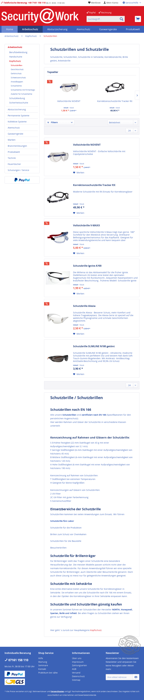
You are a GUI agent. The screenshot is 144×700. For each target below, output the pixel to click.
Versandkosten (57, 691)
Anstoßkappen (17, 81)
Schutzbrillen (16, 65)
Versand (76, 672)
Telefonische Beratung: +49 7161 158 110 (23, 2)
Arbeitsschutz (15, 47)
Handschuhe (15, 56)
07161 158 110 (16, 660)
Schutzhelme (16, 85)
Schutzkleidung (17, 98)
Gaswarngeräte (15, 133)
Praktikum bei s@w (48, 672)
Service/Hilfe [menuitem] (131, 2)
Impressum (78, 661)
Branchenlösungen (17, 145)
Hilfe (40, 658)
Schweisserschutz (18, 77)
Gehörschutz (16, 73)
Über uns (76, 658)
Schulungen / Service (18, 170)
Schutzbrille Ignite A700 (87, 265)
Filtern (52, 122)
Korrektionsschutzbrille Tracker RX (114, 101)
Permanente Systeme (18, 115)
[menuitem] (111, 3)
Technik (12, 158)
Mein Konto (111, 2)
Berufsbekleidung (18, 52)
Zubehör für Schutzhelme (21, 94)
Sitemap (76, 679)
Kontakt (42, 669)
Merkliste (94, 2)
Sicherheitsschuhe (18, 102)
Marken (11, 139)
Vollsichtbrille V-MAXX (86, 225)
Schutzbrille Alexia (84, 306)
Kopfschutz (15, 61)
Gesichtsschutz (17, 69)
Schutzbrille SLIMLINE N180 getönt (94, 346)
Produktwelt (14, 151)
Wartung (42, 661)
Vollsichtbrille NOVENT (68, 101)
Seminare (43, 665)
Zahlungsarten (79, 665)
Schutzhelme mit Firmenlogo (23, 90)
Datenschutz (78, 676)
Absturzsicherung (17, 109)
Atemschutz (14, 127)
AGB (74, 669)
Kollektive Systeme (17, 121)
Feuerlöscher (14, 164)
